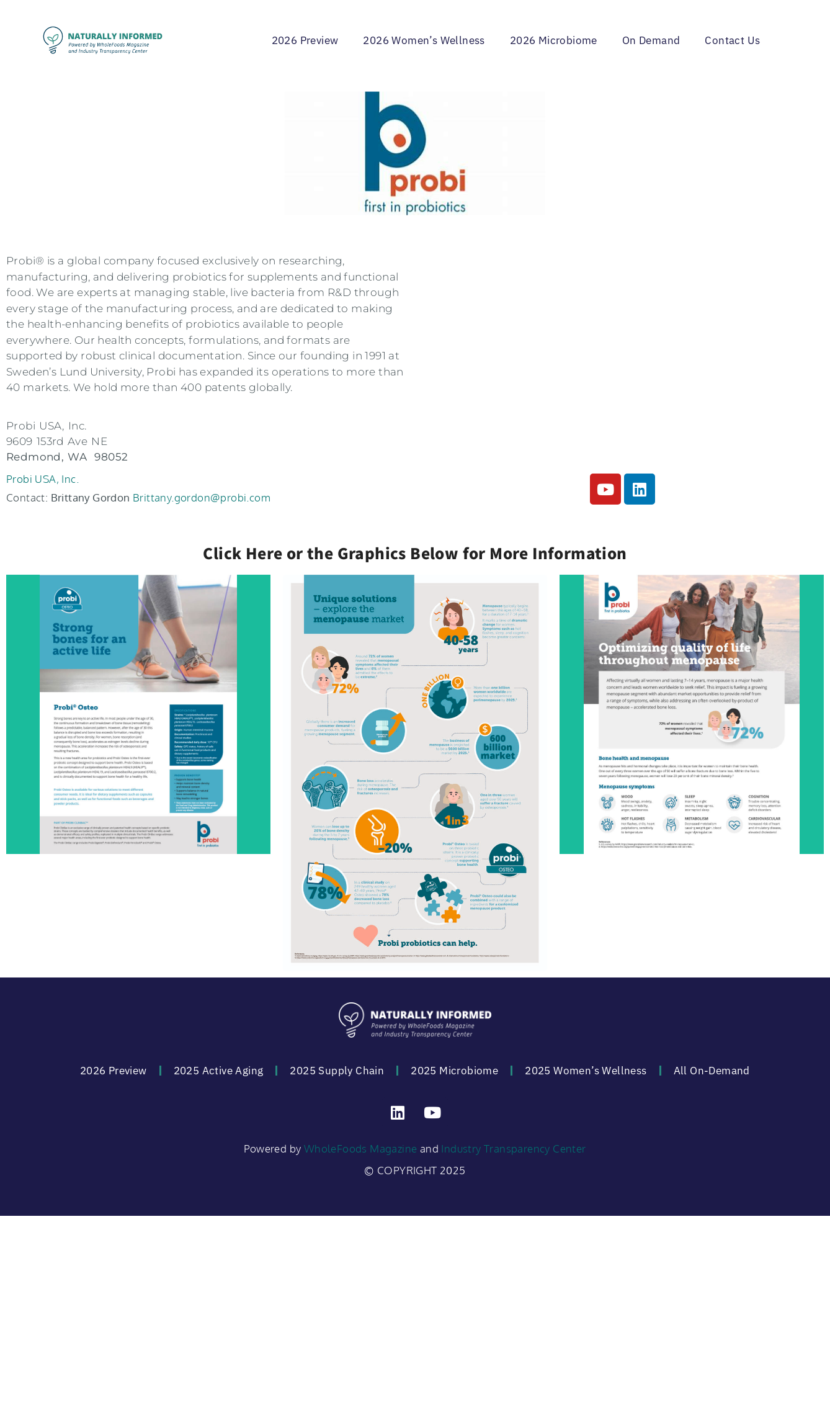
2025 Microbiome (454, 1070)
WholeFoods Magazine (360, 1148)
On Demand (651, 40)
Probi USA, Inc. (42, 478)
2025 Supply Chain (337, 1070)
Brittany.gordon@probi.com (201, 497)
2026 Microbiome (553, 40)
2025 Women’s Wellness (585, 1070)
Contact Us (732, 40)
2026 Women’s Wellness (423, 40)
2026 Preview (305, 40)
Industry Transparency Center (513, 1148)
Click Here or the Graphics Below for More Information (415, 553)
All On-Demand (712, 1070)
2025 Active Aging (219, 1070)
